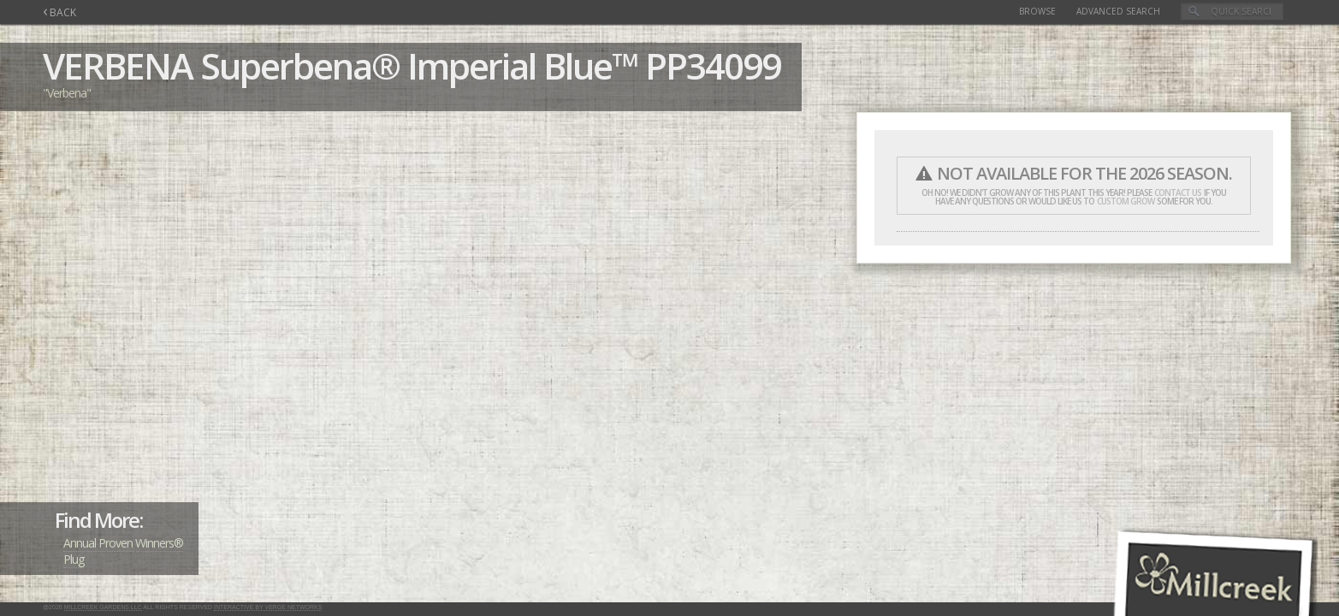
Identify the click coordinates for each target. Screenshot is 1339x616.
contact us (1177, 192)
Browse (1037, 11)
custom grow (1125, 201)
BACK (59, 12)
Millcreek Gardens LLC (103, 607)
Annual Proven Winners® (123, 543)
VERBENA (118, 65)
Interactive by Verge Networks (268, 607)
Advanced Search (1118, 11)
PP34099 (712, 65)
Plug (73, 559)
